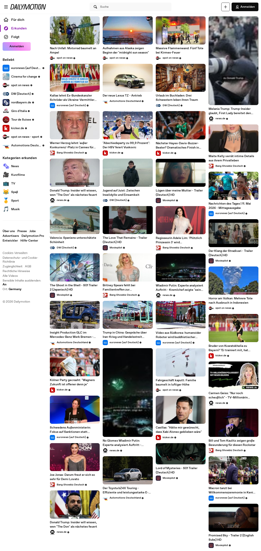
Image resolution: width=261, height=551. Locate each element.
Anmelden (245, 7)
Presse (22, 231)
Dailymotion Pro (32, 236)
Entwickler (10, 241)
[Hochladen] (225, 7)
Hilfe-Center (29, 241)
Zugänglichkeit (12, 266)
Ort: (12, 289)
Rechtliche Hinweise (16, 271)
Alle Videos (10, 276)
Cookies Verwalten (15, 253)
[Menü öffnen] (6, 7)
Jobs (32, 231)
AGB (28, 266)
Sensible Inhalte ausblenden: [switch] (22, 282)
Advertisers (11, 236)
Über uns (9, 231)
